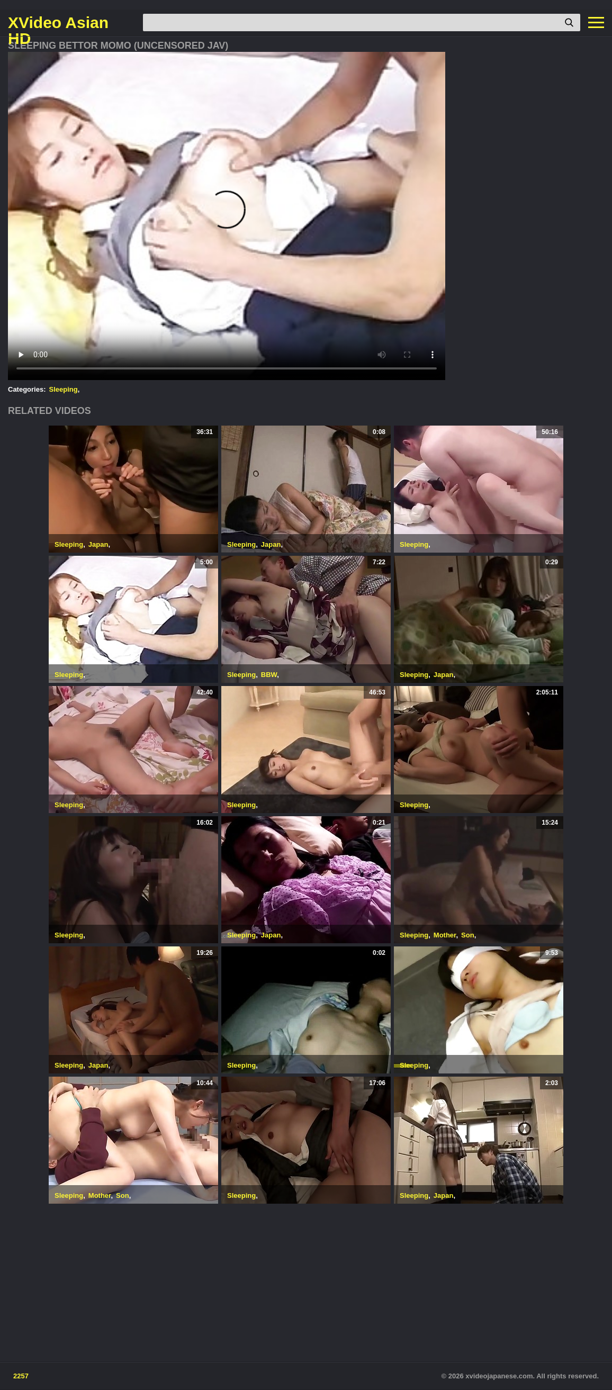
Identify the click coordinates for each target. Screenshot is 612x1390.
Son (467, 935)
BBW (269, 675)
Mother (445, 935)
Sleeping (63, 389)
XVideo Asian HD (58, 23)
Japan (98, 544)
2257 (21, 1376)
